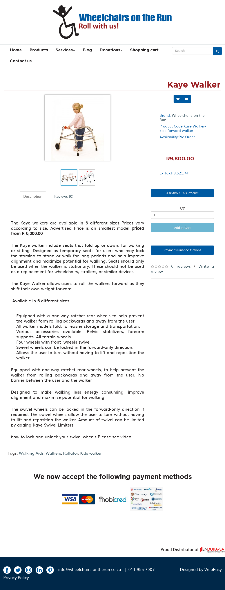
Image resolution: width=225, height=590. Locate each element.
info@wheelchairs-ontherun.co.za (89, 569)
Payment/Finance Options (182, 250)
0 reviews (181, 266)
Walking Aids (31, 453)
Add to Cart (182, 228)
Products (38, 50)
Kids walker (91, 453)
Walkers (53, 453)
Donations (111, 50)
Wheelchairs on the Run (182, 117)
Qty (182, 208)
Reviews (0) (63, 196)
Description (32, 196)
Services (65, 50)
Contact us (21, 61)
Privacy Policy (16, 577)
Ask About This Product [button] (182, 193)
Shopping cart (144, 50)
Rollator (70, 453)
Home (16, 50)
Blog (87, 50)
